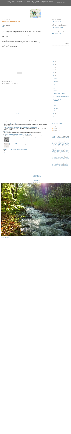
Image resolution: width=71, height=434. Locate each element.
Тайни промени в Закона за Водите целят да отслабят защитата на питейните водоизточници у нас (20, 127)
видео (66, 136)
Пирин (56, 142)
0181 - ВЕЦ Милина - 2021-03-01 (56, 33)
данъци (60, 164)
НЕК (67, 159)
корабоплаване (66, 165)
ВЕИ (66, 156)
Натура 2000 (53, 151)
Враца (67, 157)
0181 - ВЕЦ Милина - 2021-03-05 (56, 21)
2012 (53, 118)
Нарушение (66, 150)
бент (67, 163)
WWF (67, 148)
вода (63, 143)
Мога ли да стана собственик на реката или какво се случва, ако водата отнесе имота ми (19, 152)
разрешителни (61, 141)
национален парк (61, 166)
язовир (63, 137)
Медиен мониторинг (37, 175)
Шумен (67, 144)
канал (64, 145)
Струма (67, 151)
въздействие (53, 145)
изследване (66, 152)
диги (52, 165)
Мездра (65, 159)
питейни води (66, 166)
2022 (53, 67)
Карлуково (67, 158)
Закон (52, 142)
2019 (53, 72)
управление (53, 148)
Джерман (61, 158)
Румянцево (62, 151)
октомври (55, 79)
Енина (64, 158)
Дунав (52, 143)
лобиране (56, 166)
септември (55, 81)
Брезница (63, 156)
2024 (53, 64)
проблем (58, 137)
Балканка (66, 141)
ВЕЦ (62, 136)
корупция (53, 166)
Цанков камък (61, 163)
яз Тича (57, 148)
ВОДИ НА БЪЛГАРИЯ (8, 131)
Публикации (54, 128)
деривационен (66, 164)
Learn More (59, 2)
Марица (58, 150)
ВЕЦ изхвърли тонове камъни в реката (60, 88)
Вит (64, 157)
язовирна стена (62, 148)
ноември (55, 78)
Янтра (56, 152)
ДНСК (58, 158)
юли (54, 84)
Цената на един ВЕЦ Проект (14, 143)
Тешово (63, 144)
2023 (53, 66)
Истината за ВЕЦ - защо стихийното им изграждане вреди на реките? (15, 149)
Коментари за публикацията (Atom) (13, 113)
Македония (54, 150)
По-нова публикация (5, 110)
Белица (3, 26)
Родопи (59, 144)
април (55, 105)
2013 (53, 116)
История (56, 143)
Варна (59, 157)
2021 (53, 69)
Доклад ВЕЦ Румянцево (58, 94)
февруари (55, 108)
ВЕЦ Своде (55, 157)
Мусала (62, 150)
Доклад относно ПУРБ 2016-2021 (59, 93)
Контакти (7, 237)
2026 (53, 61)
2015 (53, 113)
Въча (62, 142)
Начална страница (25, 110)
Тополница (56, 163)
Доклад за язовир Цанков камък (59, 91)
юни (54, 102)
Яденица (58, 138)
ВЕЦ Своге (67, 149)
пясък (67, 145)
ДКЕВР (55, 158)
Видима (62, 157)
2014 (53, 115)
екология (67, 137)
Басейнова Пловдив (54, 156)
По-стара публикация (45, 110)
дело (57, 145)
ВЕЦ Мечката (62, 149)
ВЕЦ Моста (67, 143)
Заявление (55, 90)
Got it (64, 2)
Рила (63, 138)
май (54, 103)
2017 (53, 75)
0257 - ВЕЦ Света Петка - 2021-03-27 (57, 27)
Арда (52, 149)
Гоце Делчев (66, 142)
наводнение (53, 137)
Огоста (58, 151)
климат (62, 165)
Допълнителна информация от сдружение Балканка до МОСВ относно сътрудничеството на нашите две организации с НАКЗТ (25, 123)
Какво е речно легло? (7, 119)
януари (55, 110)
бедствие (53, 139)
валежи (52, 164)
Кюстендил (53, 159)
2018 (53, 73)
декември (55, 76)
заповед (62, 152)
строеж (59, 155)
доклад (60, 145)
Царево (65, 163)
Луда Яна (54, 144)
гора (59, 152)
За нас (2, 237)
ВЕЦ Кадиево (56, 149)
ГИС (52, 158)
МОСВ (62, 159)
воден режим (56, 164)
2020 (53, 70)
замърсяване (55, 165)
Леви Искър (58, 159)
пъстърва (53, 155)
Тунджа (53, 152)
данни (59, 142)
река (56, 155)
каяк (59, 165)
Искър (54, 138)
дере (62, 164)
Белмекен (59, 156)
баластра (60, 143)
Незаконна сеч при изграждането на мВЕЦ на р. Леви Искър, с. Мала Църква (18, 134)
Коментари (54, 130)
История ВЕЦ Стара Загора (8, 156)
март (54, 106)
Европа (66, 138)
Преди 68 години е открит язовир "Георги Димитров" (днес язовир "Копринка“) (22, 137)
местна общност (55, 141)
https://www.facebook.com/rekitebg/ (57, 123)
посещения (54, 136)
